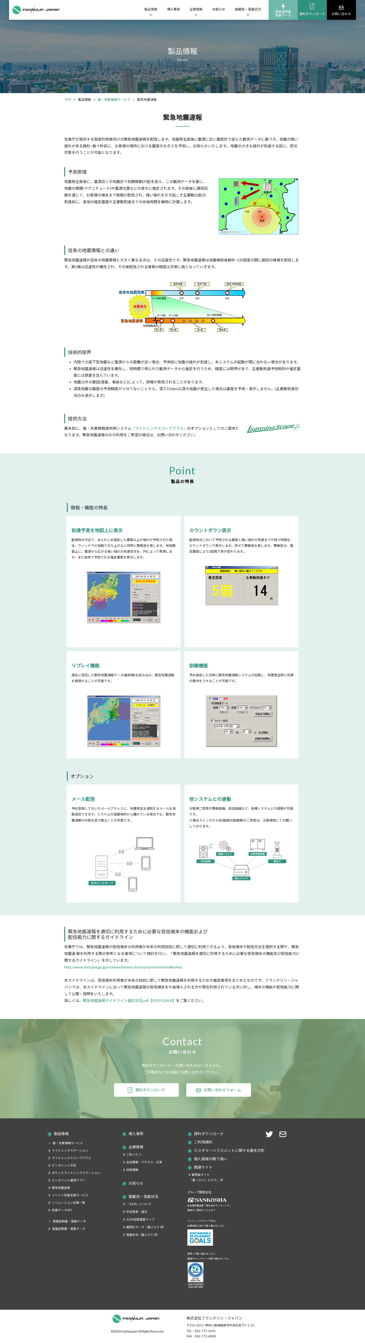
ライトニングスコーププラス (71, 1158)
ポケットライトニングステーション (76, 1173)
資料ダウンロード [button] (150, 1090)
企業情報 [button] (196, 9)
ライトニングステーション (70, 1150)
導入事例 (173, 9)
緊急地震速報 (61, 1188)
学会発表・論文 (136, 1212)
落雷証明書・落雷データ (68, 1229)
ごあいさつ (133, 1154)
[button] (284, 1133)
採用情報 (132, 1170)
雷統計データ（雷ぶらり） (146, 1227)
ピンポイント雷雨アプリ (68, 1180)
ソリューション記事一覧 (68, 1202)
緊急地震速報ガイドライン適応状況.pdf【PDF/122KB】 (129, 1000)
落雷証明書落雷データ (283, 10)
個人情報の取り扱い (210, 1159)
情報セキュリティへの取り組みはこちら (208, 1258)
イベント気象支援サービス (70, 1195)
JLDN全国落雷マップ (140, 1219)
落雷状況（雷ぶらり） (143, 1235)
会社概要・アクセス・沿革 (144, 1162)
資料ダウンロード (312, 9)
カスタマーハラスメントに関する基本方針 (229, 1150)
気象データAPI (62, 1210)
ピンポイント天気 (64, 1165)
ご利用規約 (203, 1142)
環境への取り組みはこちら (201, 1253)
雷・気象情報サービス (68, 1143)
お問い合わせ (341, 10)
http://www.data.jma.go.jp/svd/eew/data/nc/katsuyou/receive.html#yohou (123, 967)
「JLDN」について (139, 1204)
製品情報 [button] (150, 9)
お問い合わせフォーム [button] (222, 1090)
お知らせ (218, 9)
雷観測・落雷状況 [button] (248, 9)
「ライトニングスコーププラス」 (159, 428)
